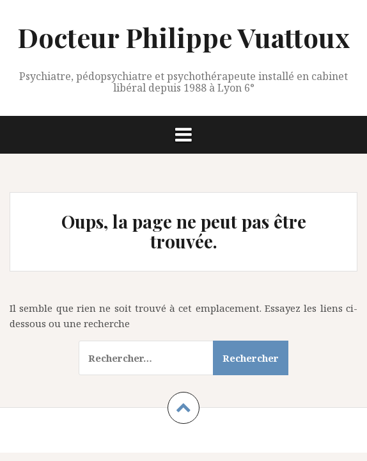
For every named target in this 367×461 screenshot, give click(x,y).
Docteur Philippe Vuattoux (183, 37)
